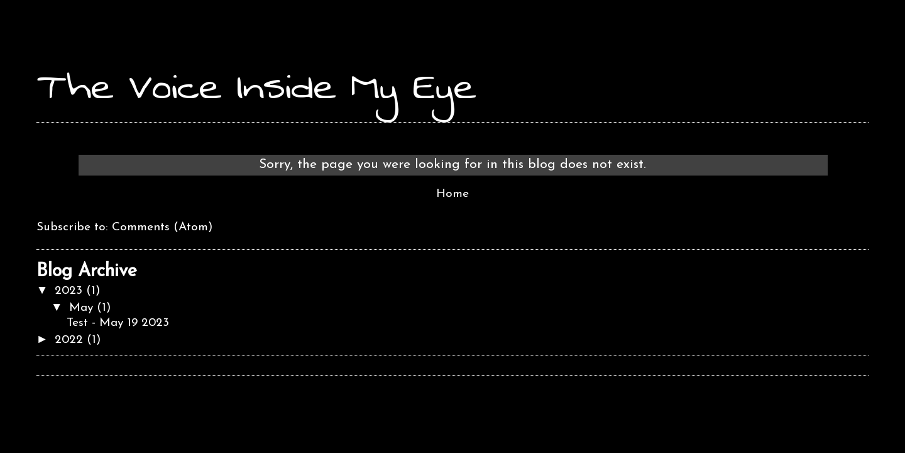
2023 (70, 291)
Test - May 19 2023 (118, 323)
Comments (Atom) (162, 227)
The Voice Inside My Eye (256, 86)
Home (452, 194)
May (83, 308)
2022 (71, 340)
